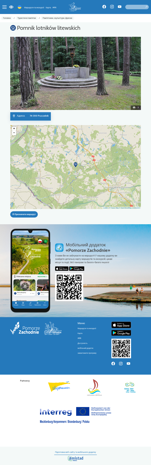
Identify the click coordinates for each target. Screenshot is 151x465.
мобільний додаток (85, 348)
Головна (7, 18)
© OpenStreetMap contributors (129, 208)
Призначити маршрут (24, 214)
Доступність (83, 343)
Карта (48, 7)
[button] (20, 73)
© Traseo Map (114, 208)
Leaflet (105, 208)
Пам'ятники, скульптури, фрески (57, 18)
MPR (54, 7)
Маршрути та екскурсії (34, 7)
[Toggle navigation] (4, 7)
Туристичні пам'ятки (26, 18)
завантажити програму (87, 353)
